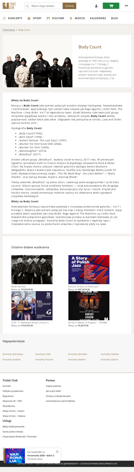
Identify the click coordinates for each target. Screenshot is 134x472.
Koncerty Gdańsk (110, 359)
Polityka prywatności (13, 396)
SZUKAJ (71, 5)
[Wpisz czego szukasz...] (27, 6)
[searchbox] (44, 6)
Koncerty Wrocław (77, 359)
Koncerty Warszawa (13, 359)
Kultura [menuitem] (55, 18)
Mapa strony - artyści (13, 416)
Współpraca (9, 411)
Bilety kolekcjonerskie (13, 431)
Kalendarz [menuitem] (98, 18)
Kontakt (7, 391)
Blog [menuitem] (114, 18)
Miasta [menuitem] (77, 18)
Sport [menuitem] (35, 18)
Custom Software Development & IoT (98, 468)
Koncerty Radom (77, 364)
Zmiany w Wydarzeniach (58, 401)
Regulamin (8, 401)
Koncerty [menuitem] (13, 18)
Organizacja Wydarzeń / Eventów (19, 441)
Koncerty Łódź (42, 359)
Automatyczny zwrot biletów (60, 406)
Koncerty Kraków (11, 364)
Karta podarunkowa (13, 436)
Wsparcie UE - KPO (12, 406)
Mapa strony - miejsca (14, 421)
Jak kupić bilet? (53, 396)
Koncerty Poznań (44, 364)
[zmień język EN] (125, 6)
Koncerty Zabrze (109, 364)
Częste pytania (53, 391)
